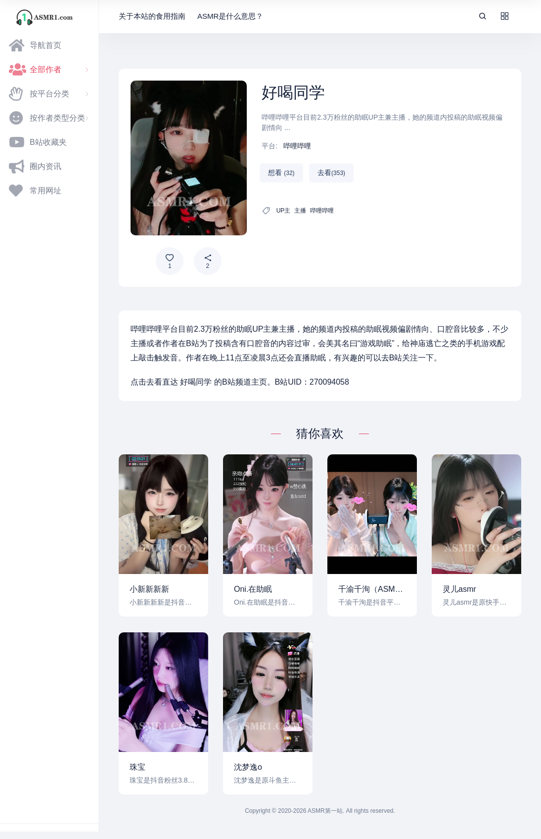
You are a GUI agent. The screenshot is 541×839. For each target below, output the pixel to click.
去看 (331, 173)
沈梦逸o (248, 767)
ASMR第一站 (325, 810)
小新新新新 (149, 589)
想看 (281, 173)
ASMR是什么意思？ (230, 16)
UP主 (283, 210)
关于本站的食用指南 (152, 16)
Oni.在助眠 (253, 589)
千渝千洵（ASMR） (372, 589)
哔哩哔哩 (297, 146)
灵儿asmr (459, 589)
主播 (300, 210)
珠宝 (137, 767)
